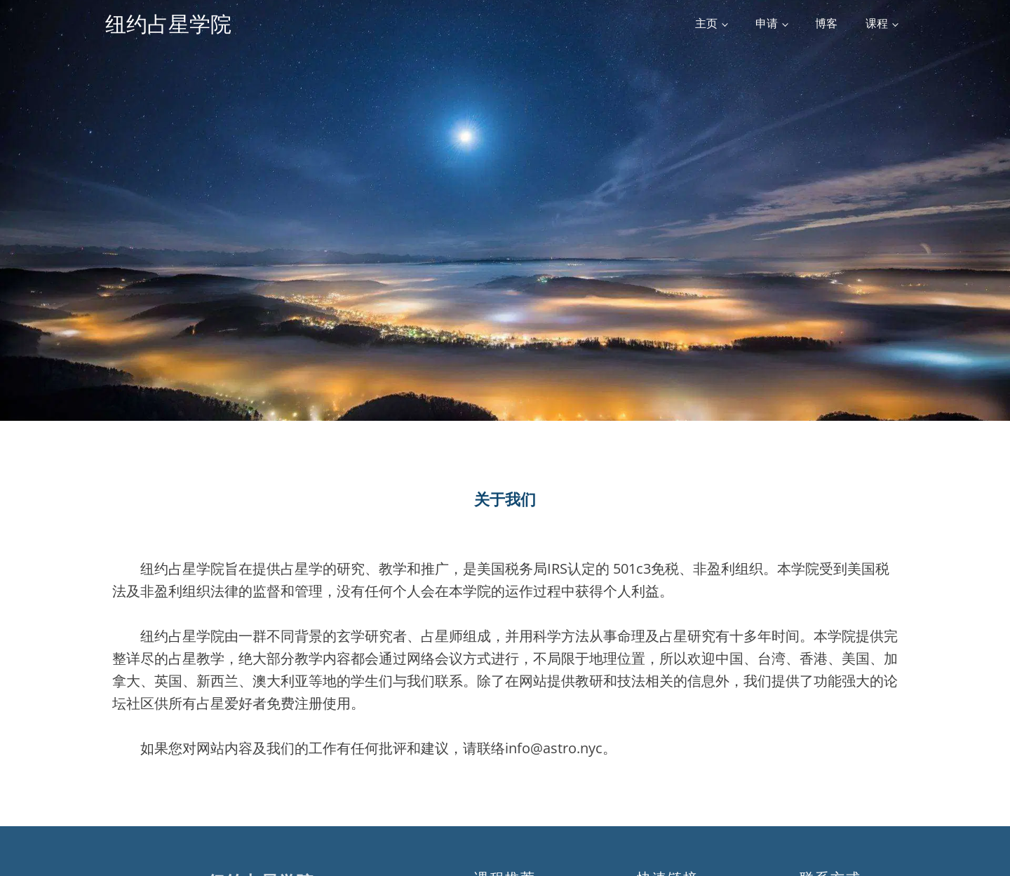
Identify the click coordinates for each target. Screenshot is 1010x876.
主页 (706, 23)
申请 (766, 23)
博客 (826, 23)
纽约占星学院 (168, 23)
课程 (877, 23)
